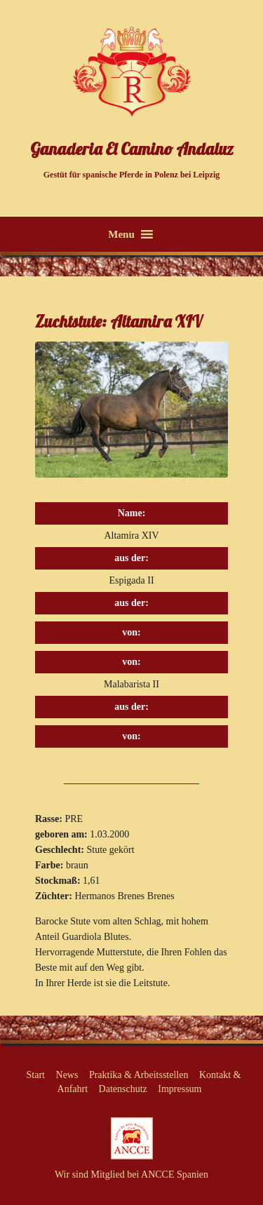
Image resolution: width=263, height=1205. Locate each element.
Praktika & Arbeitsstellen (139, 1075)
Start (36, 1075)
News (67, 1075)
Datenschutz (123, 1089)
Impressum (179, 1089)
